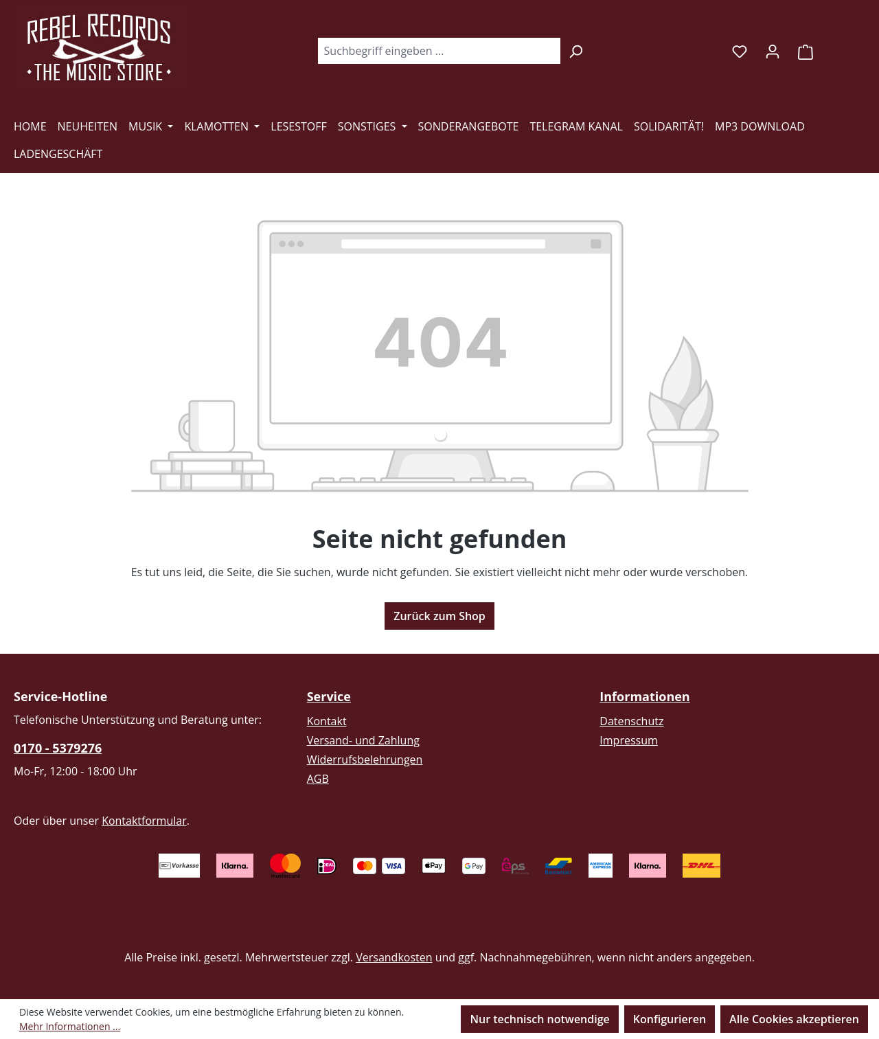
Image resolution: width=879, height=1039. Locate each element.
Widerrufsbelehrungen (365, 759)
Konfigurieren (669, 1019)
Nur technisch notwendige (539, 1019)
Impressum (628, 740)
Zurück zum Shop (439, 616)
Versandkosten (394, 957)
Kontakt (327, 721)
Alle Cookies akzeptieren (794, 1019)
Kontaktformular (144, 820)
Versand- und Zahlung (363, 740)
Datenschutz (631, 721)
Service (329, 696)
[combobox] (438, 51)
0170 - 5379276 (58, 748)
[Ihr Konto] (772, 51)
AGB (318, 778)
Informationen (644, 696)
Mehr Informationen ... (69, 1026)
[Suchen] (576, 51)
